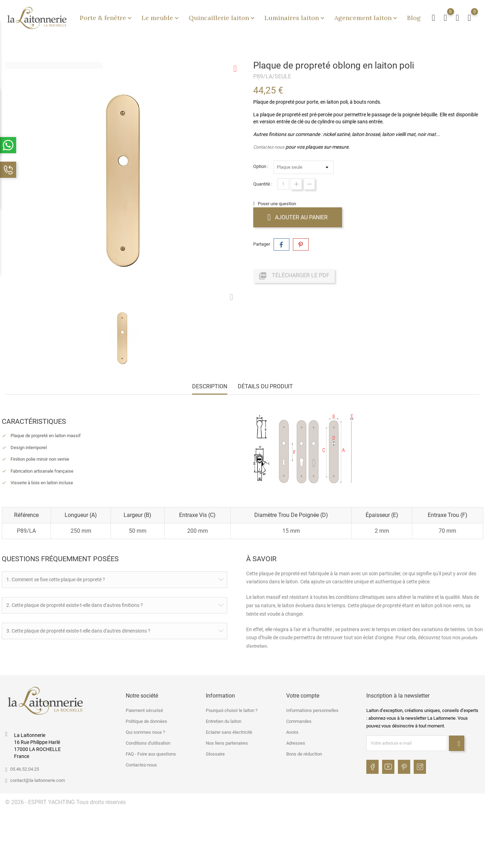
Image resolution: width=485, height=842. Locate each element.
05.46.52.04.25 (24, 768)
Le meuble (161, 18)
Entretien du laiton (223, 720)
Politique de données (146, 720)
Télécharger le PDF (293, 276)
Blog (414, 18)
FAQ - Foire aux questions (151, 753)
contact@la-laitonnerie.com (37, 779)
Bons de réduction (304, 753)
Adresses (295, 742)
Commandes (299, 720)
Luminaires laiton (295, 18)
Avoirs (292, 731)
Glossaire (215, 753)
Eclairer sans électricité (229, 731)
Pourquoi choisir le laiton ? (231, 709)
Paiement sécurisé (144, 709)
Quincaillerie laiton (222, 18)
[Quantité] (283, 184)
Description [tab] (209, 386)
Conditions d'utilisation (148, 742)
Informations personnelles (312, 709)
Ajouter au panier (298, 217)
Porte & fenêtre (106, 18)
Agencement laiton (366, 18)
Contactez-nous (268, 147)
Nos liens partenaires (227, 742)
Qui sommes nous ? (145, 731)
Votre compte (302, 694)
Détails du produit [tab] (265, 386)
